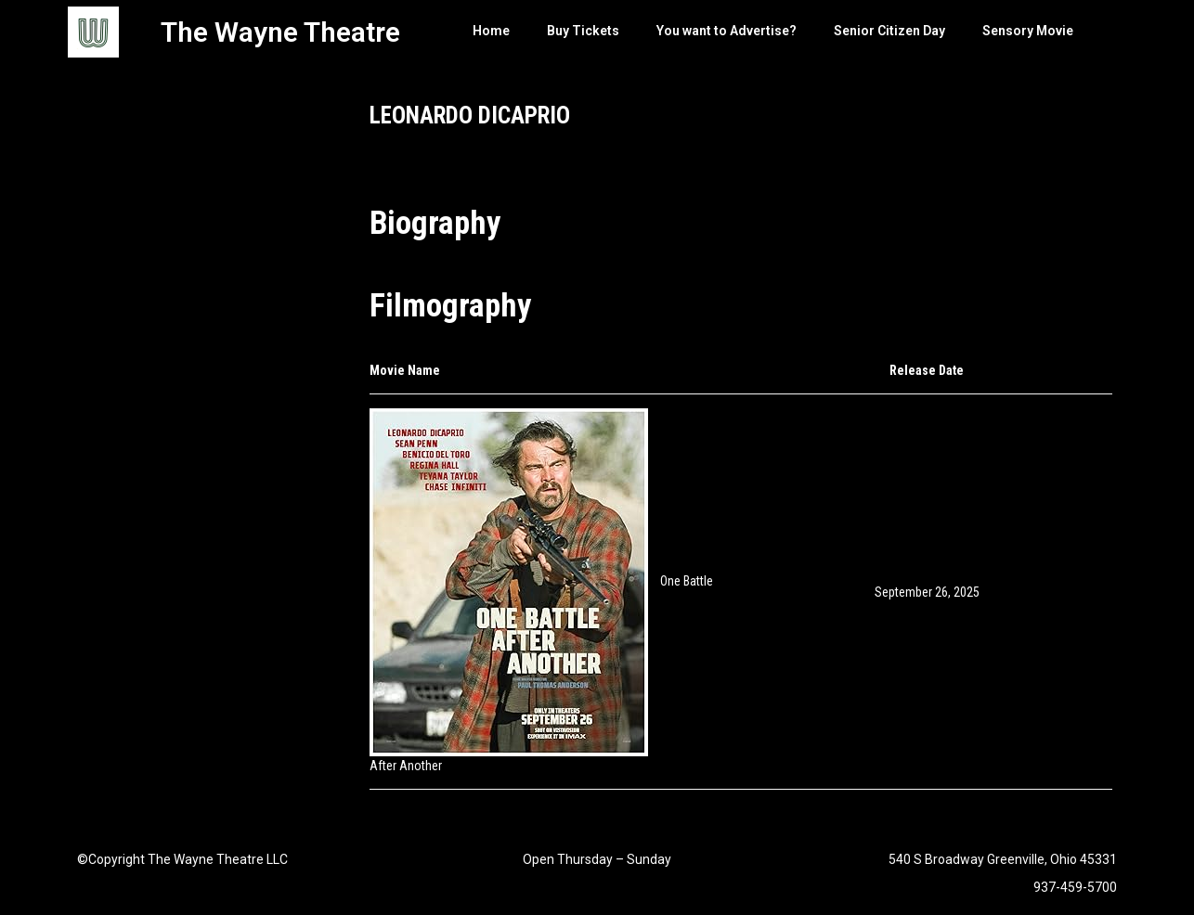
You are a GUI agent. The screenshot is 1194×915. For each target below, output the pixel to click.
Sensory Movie (1027, 30)
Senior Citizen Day (889, 30)
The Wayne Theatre (280, 32)
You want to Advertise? (726, 30)
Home (491, 30)
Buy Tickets (583, 30)
